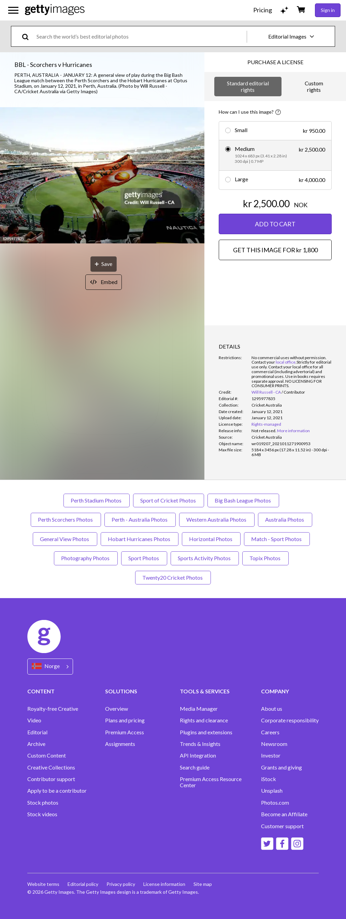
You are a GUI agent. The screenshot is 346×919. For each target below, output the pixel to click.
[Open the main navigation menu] (13, 10)
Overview (116, 709)
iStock (268, 779)
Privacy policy (120, 884)
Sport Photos (144, 558)
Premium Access (124, 732)
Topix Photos (265, 558)
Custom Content (46, 755)
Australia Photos (285, 519)
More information (293, 430)
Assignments (120, 744)
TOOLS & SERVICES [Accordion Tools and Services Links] (205, 691)
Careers (270, 732)
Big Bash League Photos (243, 500)
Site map (202, 884)
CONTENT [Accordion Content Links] (41, 691)
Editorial (37, 732)
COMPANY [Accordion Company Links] (275, 691)
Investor (270, 755)
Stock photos (42, 803)
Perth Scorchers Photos (66, 519)
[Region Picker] (50, 667)
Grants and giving (281, 767)
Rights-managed (266, 424)
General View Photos (65, 539)
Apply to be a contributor (57, 791)
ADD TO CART (275, 224)
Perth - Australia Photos (140, 519)
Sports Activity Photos (205, 558)
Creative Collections (51, 767)
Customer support (282, 826)
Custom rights (314, 86)
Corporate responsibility (290, 720)
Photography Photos (86, 558)
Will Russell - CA (266, 392)
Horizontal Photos (211, 539)
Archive (36, 744)
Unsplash (272, 791)
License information (164, 884)
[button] (102, 176)
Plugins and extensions (206, 732)
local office (285, 362)
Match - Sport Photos (277, 539)
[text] (140, 36)
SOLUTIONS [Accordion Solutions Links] (121, 691)
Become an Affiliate (284, 814)
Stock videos (42, 814)
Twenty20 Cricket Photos (173, 577)
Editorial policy (83, 884)
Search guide (195, 767)
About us (271, 709)
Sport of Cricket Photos (168, 500)
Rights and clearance (204, 720)
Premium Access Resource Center (211, 782)
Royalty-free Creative (52, 709)
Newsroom (274, 744)
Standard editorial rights (248, 86)
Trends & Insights (200, 744)
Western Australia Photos (216, 519)
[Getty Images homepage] (55, 10)
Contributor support (51, 779)
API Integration (198, 755)
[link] (263, 430)
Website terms (43, 884)
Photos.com (275, 803)
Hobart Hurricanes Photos (139, 539)
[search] (28, 36)
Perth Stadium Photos (96, 500)
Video (34, 720)
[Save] (103, 264)
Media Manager (199, 709)
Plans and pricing (125, 720)
